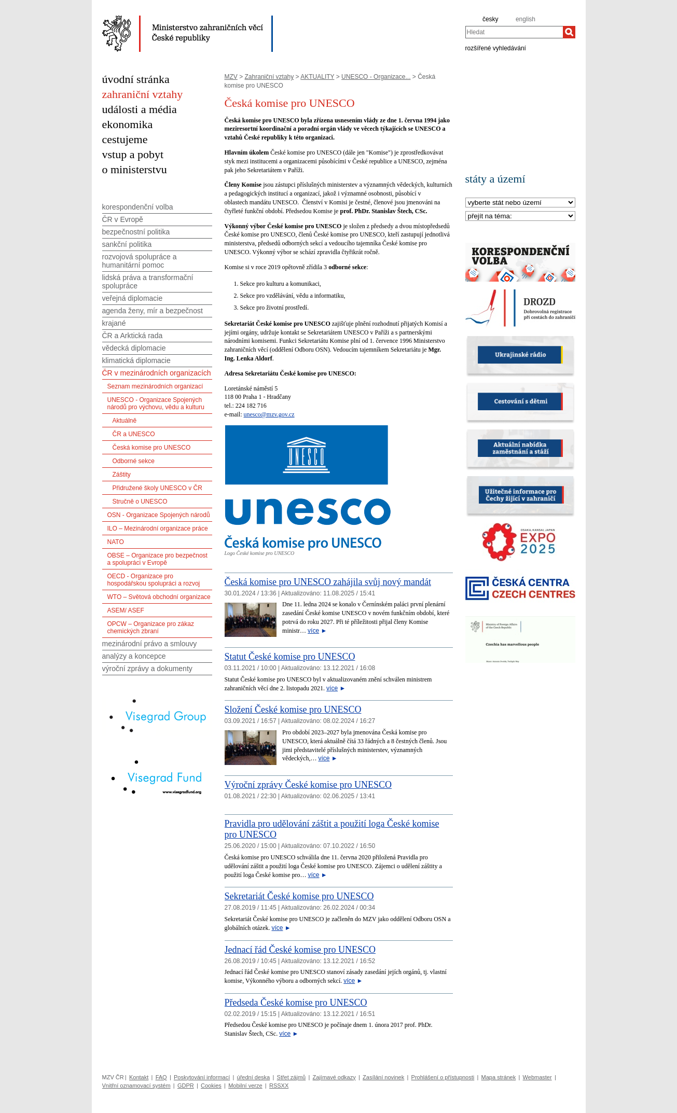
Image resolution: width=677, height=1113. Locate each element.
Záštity (122, 474)
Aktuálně (125, 420)
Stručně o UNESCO (140, 501)
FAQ (161, 1077)
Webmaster (537, 1077)
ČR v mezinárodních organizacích (156, 373)
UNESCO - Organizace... (375, 76)
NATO (115, 542)
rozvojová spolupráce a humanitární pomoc (139, 261)
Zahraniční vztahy (269, 76)
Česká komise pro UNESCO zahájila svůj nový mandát (328, 582)
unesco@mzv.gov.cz (268, 414)
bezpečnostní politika (136, 232)
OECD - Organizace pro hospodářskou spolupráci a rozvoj (153, 580)
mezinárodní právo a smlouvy (149, 643)
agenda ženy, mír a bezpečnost (152, 311)
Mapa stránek (498, 1077)
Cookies (211, 1085)
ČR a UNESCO (134, 434)
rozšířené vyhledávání (495, 48)
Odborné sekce (134, 461)
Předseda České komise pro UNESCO (296, 1002)
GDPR (185, 1085)
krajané (114, 323)
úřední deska (253, 1077)
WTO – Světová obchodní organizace (159, 597)
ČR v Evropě (122, 219)
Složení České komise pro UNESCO (293, 709)
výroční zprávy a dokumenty (147, 668)
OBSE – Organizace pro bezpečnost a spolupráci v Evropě (157, 559)
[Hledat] (569, 32)
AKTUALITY (317, 76)
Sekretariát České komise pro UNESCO (299, 896)
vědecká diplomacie (134, 348)
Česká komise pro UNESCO (152, 447)
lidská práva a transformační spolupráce (148, 281)
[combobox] (514, 32)
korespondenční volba (137, 207)
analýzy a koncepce (134, 656)
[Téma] (520, 216)
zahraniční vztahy (142, 94)
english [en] (525, 19)
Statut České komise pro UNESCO (290, 656)
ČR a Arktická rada (132, 335)
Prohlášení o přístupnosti (443, 1077)
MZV (231, 76)
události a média (139, 109)
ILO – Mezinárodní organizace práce (157, 528)
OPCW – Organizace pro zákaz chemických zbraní (150, 627)
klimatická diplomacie (136, 360)
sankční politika (127, 244)
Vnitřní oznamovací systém (136, 1085)
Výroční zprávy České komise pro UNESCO (308, 785)
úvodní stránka (136, 79)
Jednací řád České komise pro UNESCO (300, 949)
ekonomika (127, 124)
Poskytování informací (202, 1077)
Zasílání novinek (383, 1077)
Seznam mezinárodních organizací (155, 386)
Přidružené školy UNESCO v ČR (157, 488)
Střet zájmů (291, 1077)
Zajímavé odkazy (334, 1077)
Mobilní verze (245, 1085)
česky (490, 19)
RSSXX (278, 1085)
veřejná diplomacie (132, 298)
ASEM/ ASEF (125, 610)
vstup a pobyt (133, 154)
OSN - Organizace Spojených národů (158, 515)
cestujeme (125, 139)
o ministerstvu (134, 169)
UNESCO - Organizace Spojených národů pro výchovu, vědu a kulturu (155, 403)
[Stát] (520, 203)
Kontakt (138, 1077)
